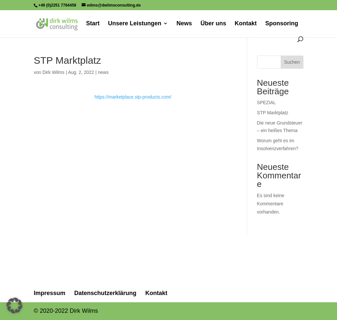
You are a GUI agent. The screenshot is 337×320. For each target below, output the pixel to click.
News (184, 24)
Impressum (49, 293)
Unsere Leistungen (134, 24)
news (103, 72)
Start (92, 24)
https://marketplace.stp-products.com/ (132, 97)
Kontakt (246, 24)
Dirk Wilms (53, 72)
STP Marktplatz (272, 112)
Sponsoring (281, 24)
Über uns (213, 24)
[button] (14, 305)
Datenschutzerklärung (105, 293)
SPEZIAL (266, 102)
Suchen (291, 62)
